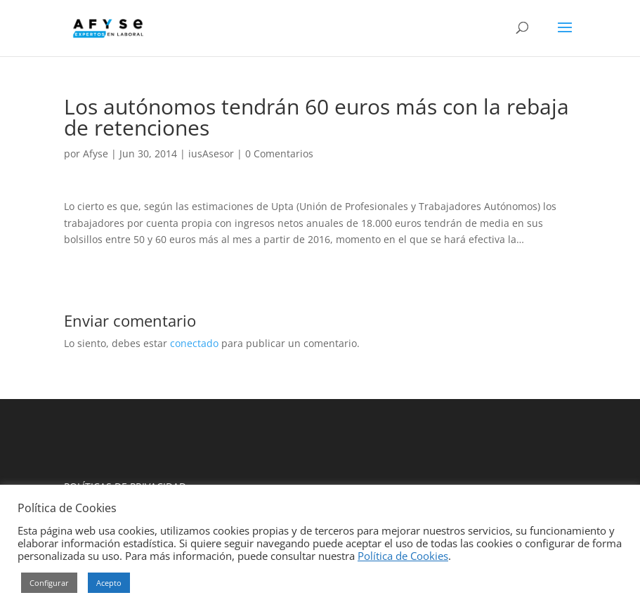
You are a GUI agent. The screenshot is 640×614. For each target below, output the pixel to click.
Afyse (95, 153)
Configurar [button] (49, 582)
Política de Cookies (403, 556)
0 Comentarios (279, 153)
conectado (194, 343)
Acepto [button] (109, 582)
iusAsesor (211, 153)
